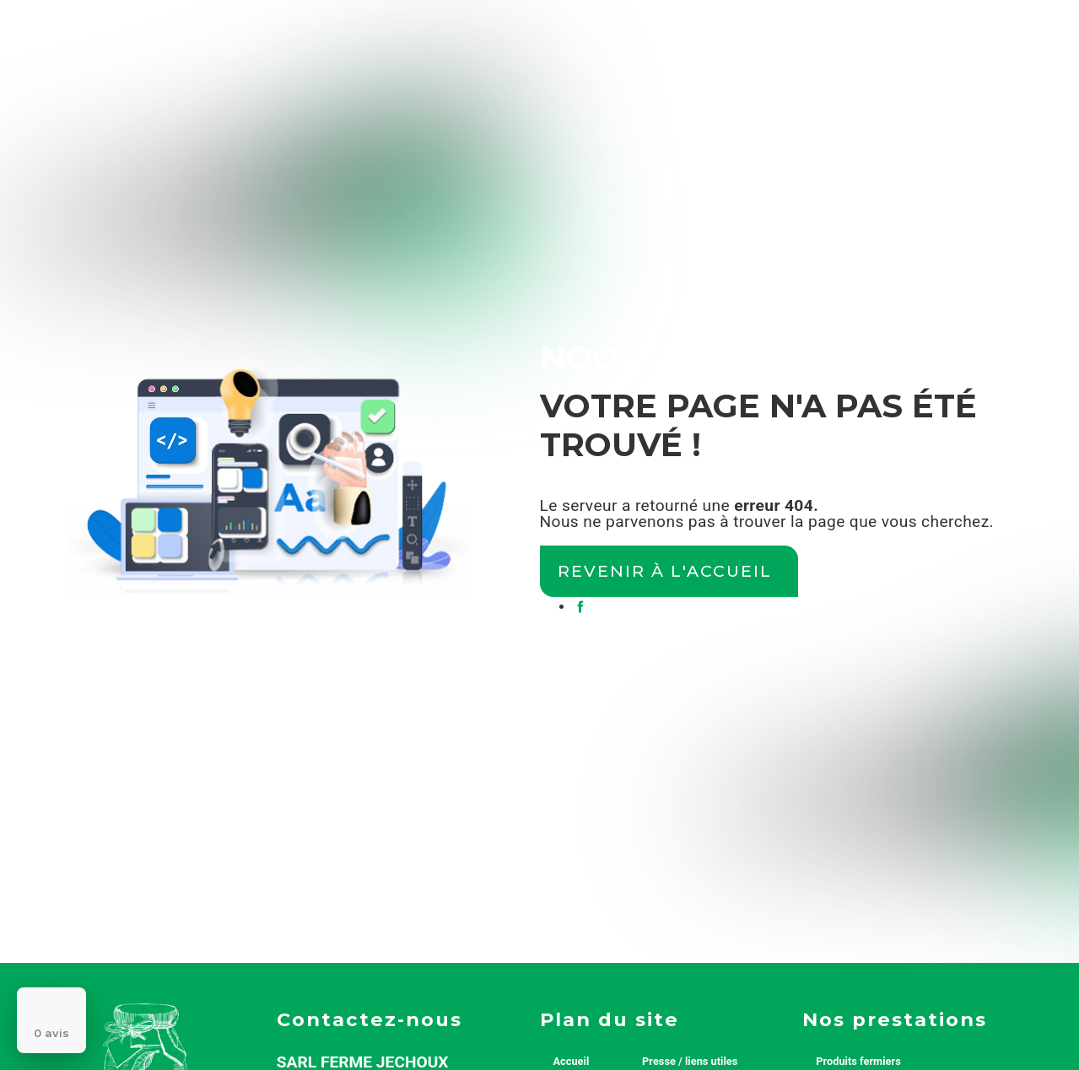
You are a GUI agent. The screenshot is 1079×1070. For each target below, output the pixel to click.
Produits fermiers (858, 1061)
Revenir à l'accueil (665, 571)
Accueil (571, 1061)
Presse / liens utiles (689, 1061)
